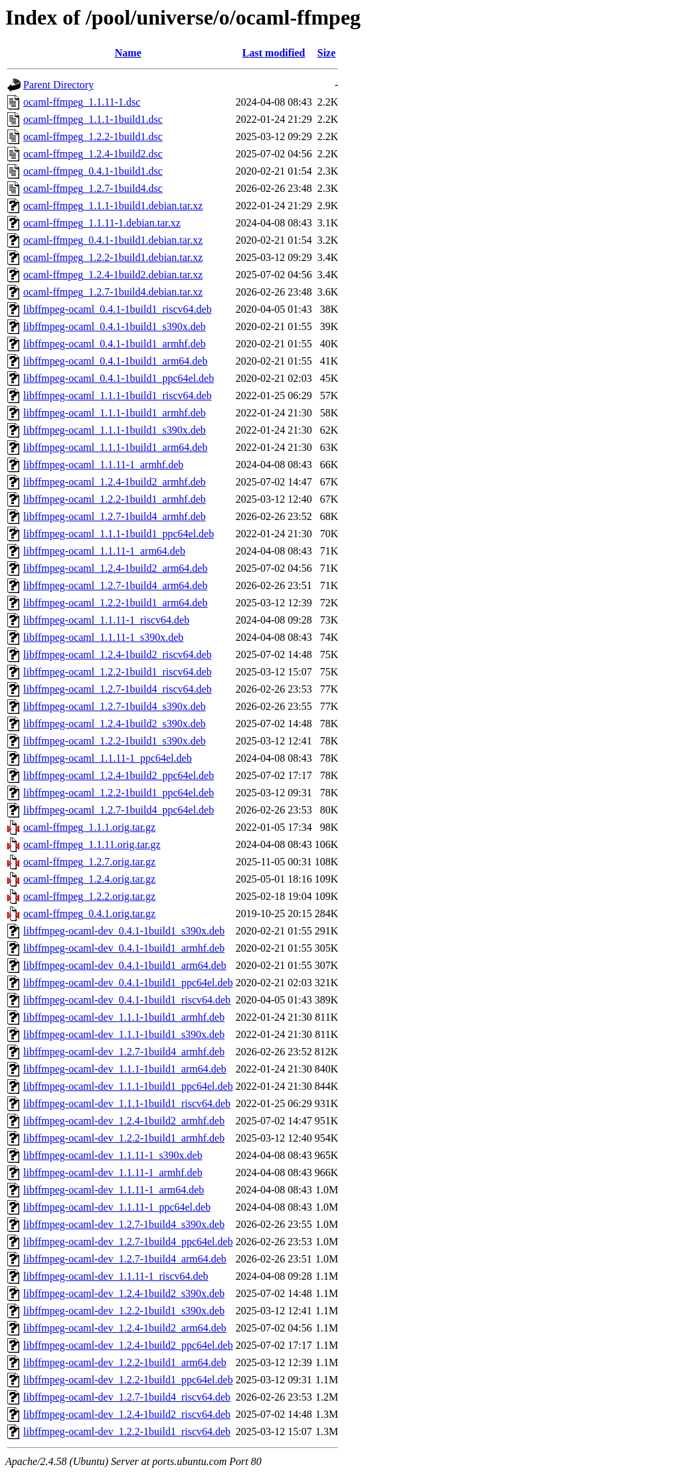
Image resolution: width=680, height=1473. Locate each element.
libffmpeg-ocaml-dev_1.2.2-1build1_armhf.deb (123, 1138)
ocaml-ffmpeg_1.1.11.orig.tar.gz (92, 844)
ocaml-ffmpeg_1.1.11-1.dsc (81, 102)
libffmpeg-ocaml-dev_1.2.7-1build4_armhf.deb (123, 1051)
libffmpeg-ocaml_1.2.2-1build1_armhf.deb (114, 499)
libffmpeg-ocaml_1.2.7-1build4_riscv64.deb (117, 689)
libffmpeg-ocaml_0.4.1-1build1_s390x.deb (114, 326)
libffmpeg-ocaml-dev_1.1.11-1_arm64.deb (113, 1189)
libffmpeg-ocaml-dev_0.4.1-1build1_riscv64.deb (126, 999)
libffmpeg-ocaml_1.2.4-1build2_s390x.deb (114, 723)
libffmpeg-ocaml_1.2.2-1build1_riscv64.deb (117, 671)
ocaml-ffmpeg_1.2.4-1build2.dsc (93, 153)
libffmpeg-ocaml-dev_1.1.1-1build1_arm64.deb (124, 1069)
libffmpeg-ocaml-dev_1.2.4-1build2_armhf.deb (123, 1120)
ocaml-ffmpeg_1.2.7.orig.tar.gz (89, 861)
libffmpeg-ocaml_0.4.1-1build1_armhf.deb (114, 343)
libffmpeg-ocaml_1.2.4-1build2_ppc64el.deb (118, 775)
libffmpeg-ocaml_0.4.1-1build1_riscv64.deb (117, 309)
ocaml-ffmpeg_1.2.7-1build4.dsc (93, 188)
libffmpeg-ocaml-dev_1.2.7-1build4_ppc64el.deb (128, 1241)
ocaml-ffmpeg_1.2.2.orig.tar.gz (89, 896)
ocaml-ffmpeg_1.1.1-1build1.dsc (93, 119)
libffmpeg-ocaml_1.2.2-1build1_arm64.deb (115, 602)
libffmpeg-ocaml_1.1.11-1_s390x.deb (103, 637)
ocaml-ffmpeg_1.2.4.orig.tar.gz (89, 879)
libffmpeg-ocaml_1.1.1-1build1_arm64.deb (115, 447)
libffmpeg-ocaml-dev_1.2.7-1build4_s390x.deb (123, 1224)
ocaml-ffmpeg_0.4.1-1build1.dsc (93, 171)
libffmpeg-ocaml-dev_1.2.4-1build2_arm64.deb (124, 1328)
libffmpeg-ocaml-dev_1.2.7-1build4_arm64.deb (124, 1258)
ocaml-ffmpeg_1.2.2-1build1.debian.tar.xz (113, 257)
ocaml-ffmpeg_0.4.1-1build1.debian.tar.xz (113, 240)
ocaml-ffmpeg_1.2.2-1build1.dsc (93, 136)
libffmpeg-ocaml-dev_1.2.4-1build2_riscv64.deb (126, 1414)
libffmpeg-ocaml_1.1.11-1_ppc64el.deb (107, 758)
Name (128, 52)
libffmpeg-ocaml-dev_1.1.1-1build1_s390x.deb (123, 1034)
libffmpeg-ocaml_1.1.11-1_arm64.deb (104, 551)
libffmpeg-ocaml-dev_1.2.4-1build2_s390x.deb (123, 1293)
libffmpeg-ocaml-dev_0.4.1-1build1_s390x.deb (123, 930)
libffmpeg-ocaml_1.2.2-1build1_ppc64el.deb (118, 792)
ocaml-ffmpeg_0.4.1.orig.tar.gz (89, 913)
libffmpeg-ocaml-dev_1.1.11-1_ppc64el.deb (117, 1207)
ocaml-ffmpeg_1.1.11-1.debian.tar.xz (102, 222)
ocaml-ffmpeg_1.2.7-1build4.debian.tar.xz (113, 292)
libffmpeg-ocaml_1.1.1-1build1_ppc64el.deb (118, 533)
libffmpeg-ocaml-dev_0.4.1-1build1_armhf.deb (123, 948)
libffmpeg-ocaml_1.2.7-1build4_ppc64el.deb (118, 810)
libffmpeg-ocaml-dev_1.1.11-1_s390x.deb (113, 1155)
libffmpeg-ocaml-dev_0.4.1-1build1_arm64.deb (124, 965)
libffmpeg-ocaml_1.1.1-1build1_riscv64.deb (117, 395)
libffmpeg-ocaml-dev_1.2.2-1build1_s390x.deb (123, 1310)
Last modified (273, 52)
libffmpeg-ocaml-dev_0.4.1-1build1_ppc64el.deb (128, 982)
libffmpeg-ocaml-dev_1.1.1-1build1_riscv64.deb (126, 1103)
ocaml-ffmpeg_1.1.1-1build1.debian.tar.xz (113, 205)
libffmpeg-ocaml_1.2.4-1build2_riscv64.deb (117, 654)
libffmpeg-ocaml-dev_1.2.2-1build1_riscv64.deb (126, 1431)
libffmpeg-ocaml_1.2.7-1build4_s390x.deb (114, 706)
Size (326, 52)
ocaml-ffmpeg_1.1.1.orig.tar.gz (89, 827)
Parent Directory (58, 84)
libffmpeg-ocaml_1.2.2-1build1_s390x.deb (114, 740)
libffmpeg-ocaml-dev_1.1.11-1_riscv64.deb (116, 1276)
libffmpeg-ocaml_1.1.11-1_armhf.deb (103, 464)
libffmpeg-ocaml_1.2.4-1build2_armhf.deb (114, 481)
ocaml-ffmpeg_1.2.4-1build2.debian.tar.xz (113, 274)
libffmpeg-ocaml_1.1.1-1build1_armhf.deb (114, 412)
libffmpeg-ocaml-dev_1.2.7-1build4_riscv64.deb (126, 1397)
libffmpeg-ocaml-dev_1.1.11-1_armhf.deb (113, 1172)
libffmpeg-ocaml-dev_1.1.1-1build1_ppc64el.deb (128, 1086)
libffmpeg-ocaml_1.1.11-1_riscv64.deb (106, 620)
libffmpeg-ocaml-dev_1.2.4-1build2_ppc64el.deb (128, 1345)
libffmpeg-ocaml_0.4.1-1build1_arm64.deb (115, 361)
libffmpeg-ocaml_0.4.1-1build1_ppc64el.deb (118, 378)
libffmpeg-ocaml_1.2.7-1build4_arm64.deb (115, 585)
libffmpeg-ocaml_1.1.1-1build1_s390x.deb (114, 430)
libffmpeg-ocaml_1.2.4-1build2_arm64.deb (115, 568)
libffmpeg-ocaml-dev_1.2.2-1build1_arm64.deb (124, 1362)
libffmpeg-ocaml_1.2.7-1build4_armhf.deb (114, 516)
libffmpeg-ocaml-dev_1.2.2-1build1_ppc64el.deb (128, 1379)
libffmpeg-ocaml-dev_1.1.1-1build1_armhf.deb (123, 1017)
